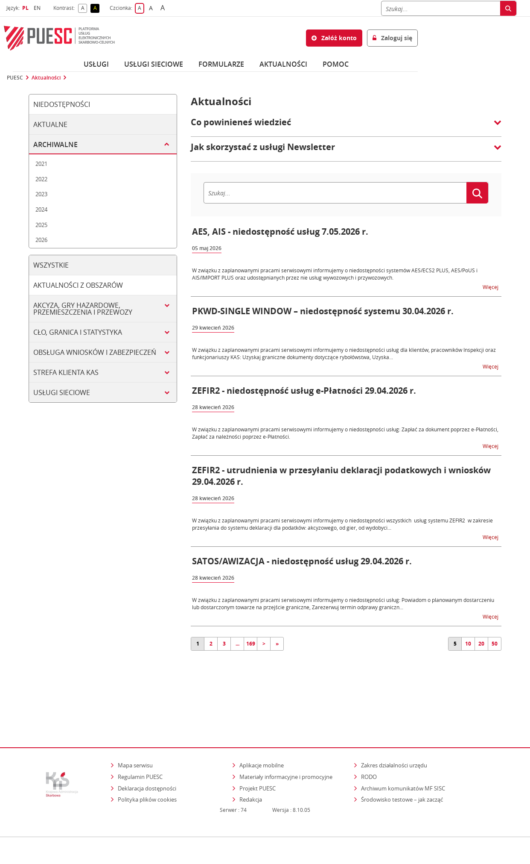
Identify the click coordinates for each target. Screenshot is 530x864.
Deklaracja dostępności (147, 751)
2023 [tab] (41, 194)
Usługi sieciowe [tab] (61, 392)
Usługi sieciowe (153, 64)
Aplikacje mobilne (261, 728)
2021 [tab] (41, 164)
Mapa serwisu (135, 728)
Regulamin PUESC (140, 739)
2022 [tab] (41, 179)
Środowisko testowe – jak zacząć (402, 762)
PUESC (15, 77)
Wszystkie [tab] (51, 265)
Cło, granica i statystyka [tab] (77, 332)
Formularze (221, 64)
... (237, 643)
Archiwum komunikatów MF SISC (403, 751)
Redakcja (250, 763)
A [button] (84, 8)
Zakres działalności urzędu (394, 728)
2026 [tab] (41, 240)
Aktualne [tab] (50, 124)
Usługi (96, 64)
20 (481, 643)
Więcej (491, 286)
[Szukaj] (440, 8)
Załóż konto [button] (334, 38)
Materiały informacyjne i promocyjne (285, 739)
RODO (369, 739)
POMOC (336, 64)
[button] (346, 126)
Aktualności (283, 64)
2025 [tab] (41, 225)
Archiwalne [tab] (55, 144)
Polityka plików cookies (147, 763)
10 (468, 643)
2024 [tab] (41, 209)
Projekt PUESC (257, 751)
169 (250, 643)
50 (495, 643)
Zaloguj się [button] (392, 38)
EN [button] (38, 8)
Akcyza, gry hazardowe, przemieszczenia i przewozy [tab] (82, 309)
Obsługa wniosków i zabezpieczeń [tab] (94, 352)
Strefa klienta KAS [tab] (66, 372)
